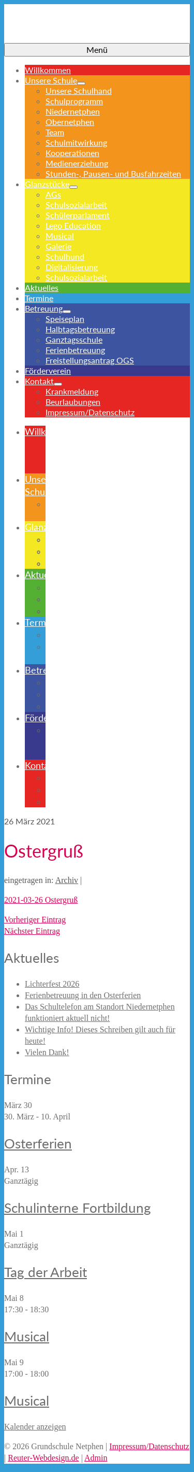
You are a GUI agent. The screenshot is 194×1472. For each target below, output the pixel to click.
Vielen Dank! (47, 1052)
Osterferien (38, 1143)
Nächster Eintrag (32, 931)
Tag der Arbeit (45, 1272)
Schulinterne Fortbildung (77, 1207)
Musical (26, 1336)
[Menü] (97, 50)
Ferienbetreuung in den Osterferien (83, 995)
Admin (95, 1457)
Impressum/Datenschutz (149, 1446)
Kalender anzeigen (35, 1426)
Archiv (66, 880)
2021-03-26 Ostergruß (41, 899)
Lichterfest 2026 (52, 983)
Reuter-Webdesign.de (43, 1457)
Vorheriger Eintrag (35, 919)
